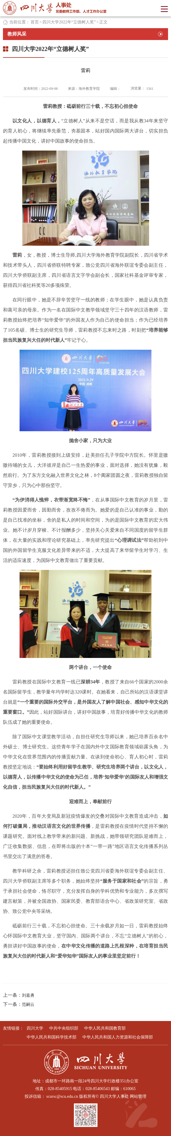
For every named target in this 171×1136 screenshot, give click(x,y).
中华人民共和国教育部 (105, 1028)
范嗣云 (28, 1004)
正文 (103, 22)
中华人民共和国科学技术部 (51, 1037)
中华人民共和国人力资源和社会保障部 (117, 1037)
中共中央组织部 (63, 1028)
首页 (35, 22)
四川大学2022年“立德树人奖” (69, 22)
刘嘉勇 (28, 995)
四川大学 (35, 1028)
